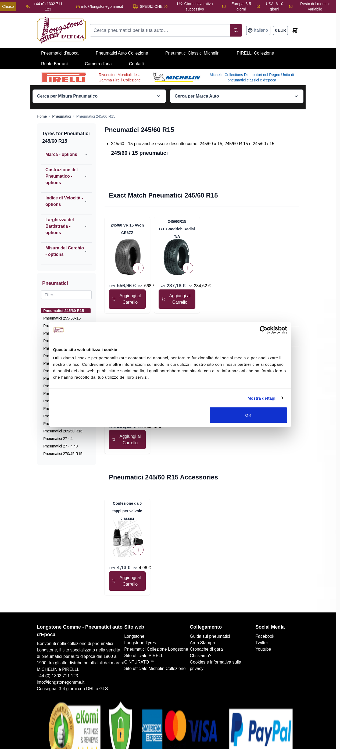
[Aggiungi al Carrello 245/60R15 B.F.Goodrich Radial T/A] (177, 299)
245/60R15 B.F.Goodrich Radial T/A (177, 229)
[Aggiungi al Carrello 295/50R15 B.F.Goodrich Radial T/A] (127, 439)
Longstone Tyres (140, 642)
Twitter (261, 642)
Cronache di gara (206, 649)
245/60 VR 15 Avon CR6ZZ (127, 229)
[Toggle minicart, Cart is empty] (295, 30)
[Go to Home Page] (42, 116)
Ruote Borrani (54, 64)
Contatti (136, 64)
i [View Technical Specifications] (138, 268)
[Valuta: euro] (280, 30)
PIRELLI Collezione (255, 53)
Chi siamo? (200, 655)
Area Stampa (202, 642)
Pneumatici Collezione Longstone (156, 649)
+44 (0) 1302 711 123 (57, 675)
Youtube (263, 649)
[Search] (236, 30)
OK (249, 421)
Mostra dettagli (262, 404)
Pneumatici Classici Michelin (192, 53)
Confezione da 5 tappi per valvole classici (127, 511)
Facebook (264, 636)
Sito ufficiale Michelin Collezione (154, 668)
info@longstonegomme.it (102, 6)
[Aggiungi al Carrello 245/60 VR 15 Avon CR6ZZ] (127, 299)
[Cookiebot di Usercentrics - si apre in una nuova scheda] (264, 336)
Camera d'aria (98, 64)
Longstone (134, 636)
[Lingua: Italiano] (258, 30)
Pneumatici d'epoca (59, 53)
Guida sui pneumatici (210, 636)
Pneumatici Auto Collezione (122, 53)
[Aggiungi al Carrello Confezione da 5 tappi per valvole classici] (127, 581)
